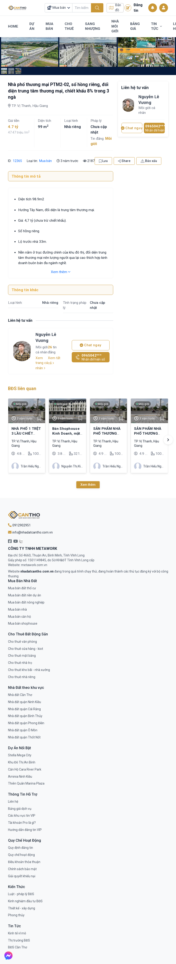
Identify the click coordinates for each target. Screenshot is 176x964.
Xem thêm (60, 272)
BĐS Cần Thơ (17, 947)
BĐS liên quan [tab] (22, 388)
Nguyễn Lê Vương (46, 337)
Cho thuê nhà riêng (21, 677)
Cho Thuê (69, 26)
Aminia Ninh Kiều (20, 776)
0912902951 (19, 525)
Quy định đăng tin (20, 847)
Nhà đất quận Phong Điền (26, 723)
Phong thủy (16, 915)
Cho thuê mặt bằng (22, 655)
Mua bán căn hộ (19, 616)
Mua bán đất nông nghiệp (26, 602)
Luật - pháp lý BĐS (21, 894)
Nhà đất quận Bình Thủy (25, 716)
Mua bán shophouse (22, 623)
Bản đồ (115, 7)
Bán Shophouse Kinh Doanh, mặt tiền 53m (66, 433)
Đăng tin (133, 8)
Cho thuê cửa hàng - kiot (25, 649)
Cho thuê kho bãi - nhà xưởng (29, 670)
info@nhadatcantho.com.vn (30, 532)
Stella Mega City (19, 755)
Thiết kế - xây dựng (21, 908)
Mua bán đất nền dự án (24, 595)
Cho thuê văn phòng (22, 641)
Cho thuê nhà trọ (20, 663)
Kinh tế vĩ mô (17, 933)
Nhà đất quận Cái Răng (24, 709)
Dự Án (31, 26)
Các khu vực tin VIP (21, 815)
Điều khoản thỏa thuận (24, 862)
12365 (17, 161)
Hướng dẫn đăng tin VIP (25, 830)
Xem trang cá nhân (42, 363)
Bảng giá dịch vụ (19, 808)
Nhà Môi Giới (115, 26)
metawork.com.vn (34, 565)
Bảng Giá (135, 26)
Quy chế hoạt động (21, 855)
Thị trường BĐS (19, 940)
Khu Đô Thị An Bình (21, 762)
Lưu (103, 161)
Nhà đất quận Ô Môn (22, 730)
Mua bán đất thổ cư (22, 588)
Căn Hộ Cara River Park (24, 769)
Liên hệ (13, 801)
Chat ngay (90, 345)
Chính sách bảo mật (22, 869)
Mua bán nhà (17, 609)
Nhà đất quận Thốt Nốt (24, 737)
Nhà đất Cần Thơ (20, 695)
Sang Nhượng (92, 26)
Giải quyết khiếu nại (21, 876)
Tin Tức (156, 26)
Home (13, 26)
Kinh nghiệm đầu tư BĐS (25, 901)
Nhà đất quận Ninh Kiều (24, 702)
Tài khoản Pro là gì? (22, 822)
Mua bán (45, 161)
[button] (168, 439)
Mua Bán (49, 26)
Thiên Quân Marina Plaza (26, 783)
